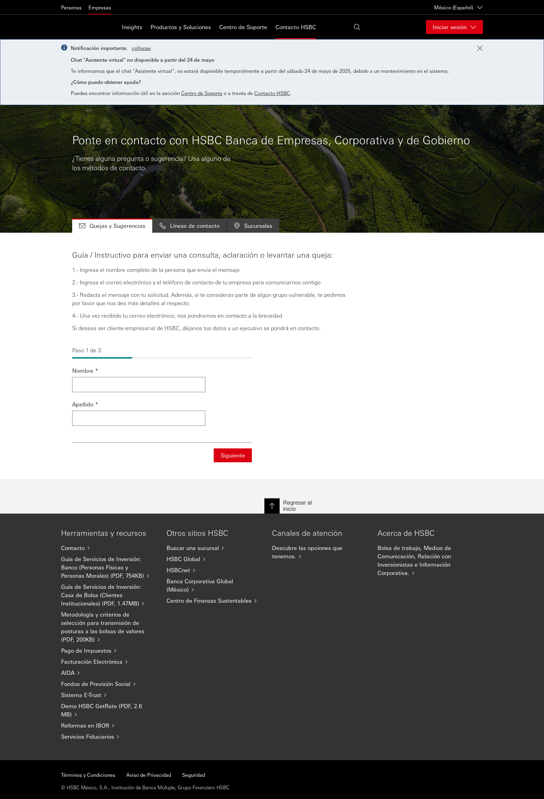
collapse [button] (141, 48)
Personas (71, 7)
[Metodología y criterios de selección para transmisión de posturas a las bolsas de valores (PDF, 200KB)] (108, 627)
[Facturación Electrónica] (108, 662)
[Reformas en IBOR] (108, 725)
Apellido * (85, 404)
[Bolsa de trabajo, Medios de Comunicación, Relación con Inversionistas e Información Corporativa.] (424, 560)
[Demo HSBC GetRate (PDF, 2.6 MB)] (108, 710)
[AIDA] (108, 673)
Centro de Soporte (243, 27)
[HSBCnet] (214, 570)
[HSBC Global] (214, 559)
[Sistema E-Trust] (108, 695)
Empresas (99, 7)
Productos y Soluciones (181, 27)
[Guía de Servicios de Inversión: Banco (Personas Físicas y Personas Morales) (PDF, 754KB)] (108, 567)
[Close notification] (480, 48)
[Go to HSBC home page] (78, 27)
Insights (132, 27)
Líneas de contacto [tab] (190, 225)
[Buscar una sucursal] (214, 548)
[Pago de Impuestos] (108, 650)
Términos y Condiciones (88, 775)
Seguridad (193, 775)
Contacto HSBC (295, 27)
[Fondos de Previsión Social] (108, 684)
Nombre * (85, 370)
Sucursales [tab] (253, 225)
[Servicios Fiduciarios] (108, 736)
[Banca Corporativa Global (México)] (214, 585)
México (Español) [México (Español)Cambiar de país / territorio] (458, 7)
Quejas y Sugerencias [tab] (112, 225)
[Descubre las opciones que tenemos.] (319, 552)
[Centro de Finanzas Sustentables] (214, 600)
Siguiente (233, 455)
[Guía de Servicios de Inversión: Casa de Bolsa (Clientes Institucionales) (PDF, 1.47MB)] (108, 595)
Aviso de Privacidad (148, 775)
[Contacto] (108, 548)
